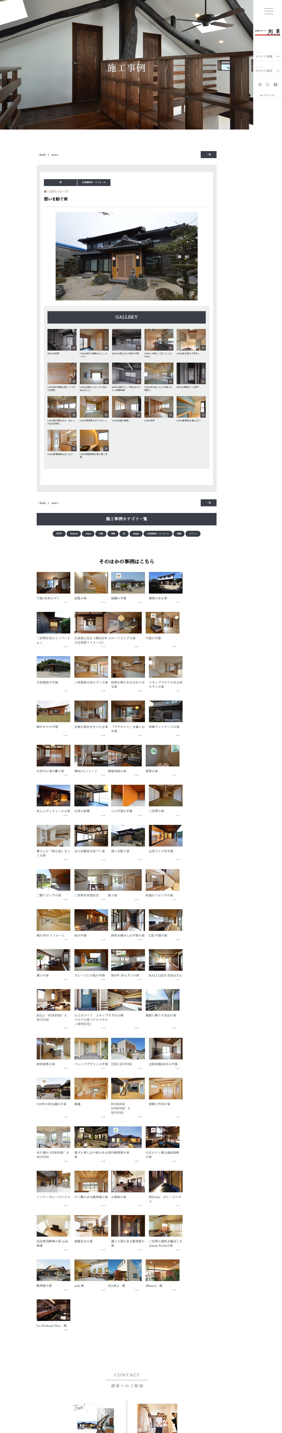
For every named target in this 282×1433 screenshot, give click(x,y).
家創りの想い (19, 1364)
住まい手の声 (80, 1386)
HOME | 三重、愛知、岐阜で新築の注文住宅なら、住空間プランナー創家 (54, 1354)
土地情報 (77, 1391)
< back (42, 154)
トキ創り (16, 1381)
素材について (19, 1391)
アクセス (146, 1313)
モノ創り (16, 1370)
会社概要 (110, 1313)
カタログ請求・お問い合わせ (151, 1381)
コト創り (16, 1375)
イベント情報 (80, 1375)
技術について (19, 1397)
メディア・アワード (84, 1364)
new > (55, 154)
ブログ (138, 1364)
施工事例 (77, 1381)
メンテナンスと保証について (28, 1402)
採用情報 (139, 1370)
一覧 (208, 154)
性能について (19, 1386)
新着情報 (77, 1370)
